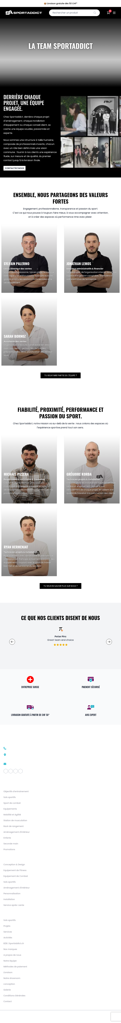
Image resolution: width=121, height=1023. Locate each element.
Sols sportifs (9, 797)
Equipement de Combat (15, 876)
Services (7, 931)
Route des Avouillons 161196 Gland (20, 756)
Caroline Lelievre (60, 636)
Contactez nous (14, 168)
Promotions (9, 849)
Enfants (7, 837)
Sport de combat (12, 803)
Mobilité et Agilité (12, 814)
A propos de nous (12, 955)
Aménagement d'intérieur (16, 832)
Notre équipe (10, 960)
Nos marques (10, 949)
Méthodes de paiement (15, 966)
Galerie (7, 989)
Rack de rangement (13, 826)
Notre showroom (11, 978)
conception (9, 984)
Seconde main (10, 843)
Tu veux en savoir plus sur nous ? (60, 586)
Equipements (10, 808)
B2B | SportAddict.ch (13, 943)
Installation (9, 899)
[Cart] (108, 13)
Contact (7, 1001)
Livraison (7, 972)
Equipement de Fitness (14, 870)
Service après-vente (13, 905)
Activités (7, 937)
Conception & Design (14, 864)
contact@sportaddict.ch (21, 763)
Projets (6, 926)
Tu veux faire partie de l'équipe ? (60, 375)
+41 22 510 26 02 (16, 748)
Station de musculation (15, 820)
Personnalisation (11, 893)
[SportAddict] (23, 13)
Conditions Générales (14, 995)
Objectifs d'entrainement (16, 791)
